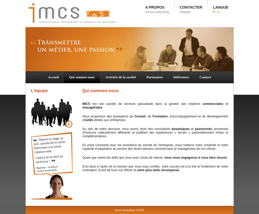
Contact (205, 77)
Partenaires (154, 77)
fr (214, 12)
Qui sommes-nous (82, 77)
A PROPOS (157, 9)
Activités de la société (120, 77)
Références (181, 77)
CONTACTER (191, 9)
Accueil (53, 77)
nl (218, 12)
